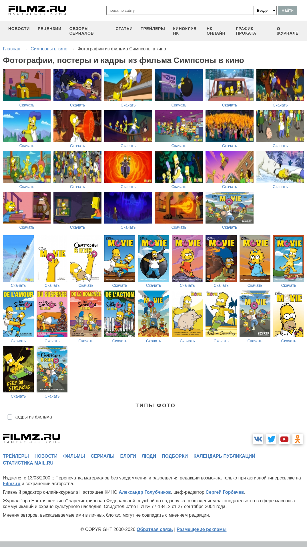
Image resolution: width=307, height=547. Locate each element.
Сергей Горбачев (225, 492)
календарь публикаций (224, 456)
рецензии (49, 28)
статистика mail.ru (28, 463)
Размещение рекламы (202, 529)
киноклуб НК (184, 30)
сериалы (102, 456)
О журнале (288, 30)
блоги (128, 456)
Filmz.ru (11, 483)
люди (149, 456)
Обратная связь (155, 529)
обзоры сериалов (81, 30)
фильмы (74, 456)
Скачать (26, 105)
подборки (175, 456)
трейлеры (153, 28)
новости (19, 28)
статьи (124, 28)
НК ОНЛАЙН (216, 30)
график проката (246, 30)
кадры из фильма (33, 416)
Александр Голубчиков (145, 492)
